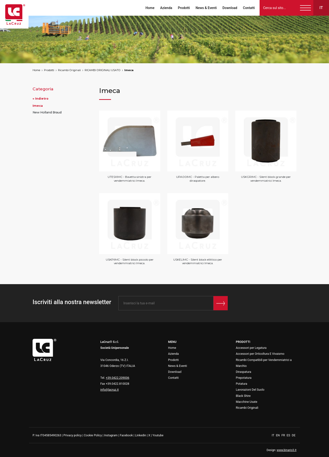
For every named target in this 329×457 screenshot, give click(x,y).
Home (150, 8)
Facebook (126, 435)
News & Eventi (206, 8)
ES (289, 435)
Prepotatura (244, 377)
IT (273, 435)
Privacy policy (72, 435)
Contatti (249, 8)
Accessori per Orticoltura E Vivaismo (260, 353)
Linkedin (140, 435)
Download (230, 8)
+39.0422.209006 (117, 377)
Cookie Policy (93, 435)
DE (293, 435)
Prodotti (184, 8)
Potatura (241, 383)
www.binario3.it (286, 450)
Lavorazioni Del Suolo (250, 389)
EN (278, 435)
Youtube (157, 435)
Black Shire (243, 396)
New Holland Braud (47, 112)
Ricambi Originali (69, 70)
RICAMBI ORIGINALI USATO (103, 70)
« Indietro (40, 98)
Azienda (166, 8)
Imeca (129, 70)
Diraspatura (243, 372)
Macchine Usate (246, 402)
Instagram (111, 435)
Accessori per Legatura (251, 348)
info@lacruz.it (109, 389)
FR (283, 435)
